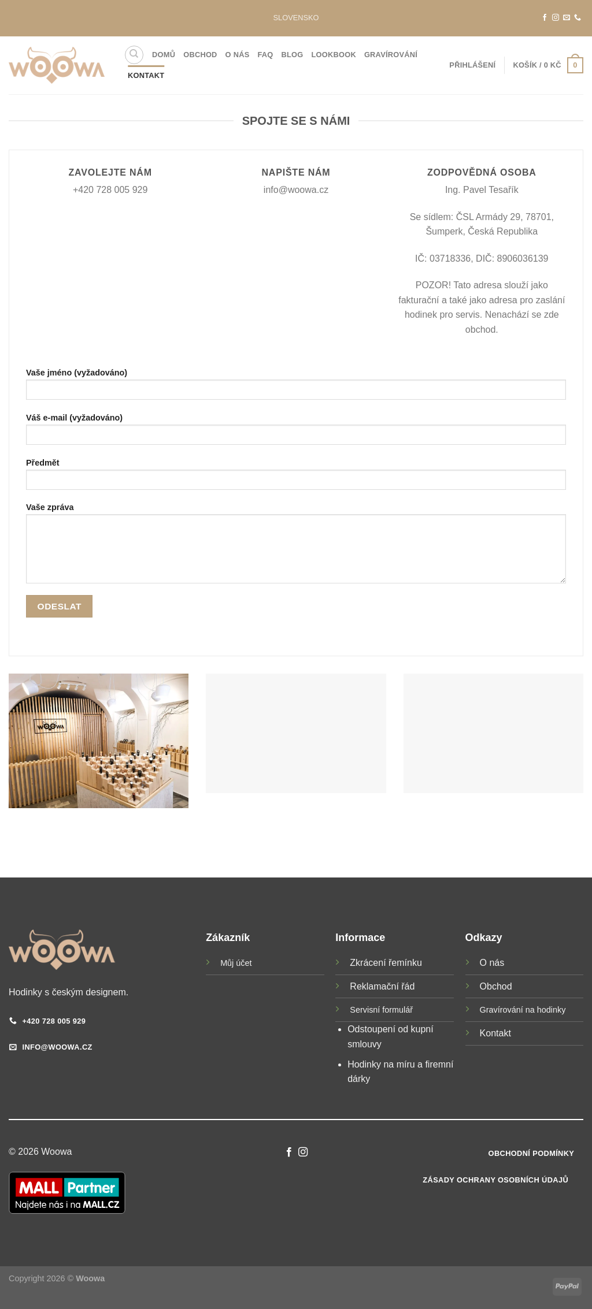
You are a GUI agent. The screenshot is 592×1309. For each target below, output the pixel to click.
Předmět (296, 478)
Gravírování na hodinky (523, 1009)
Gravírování (390, 54)
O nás (237, 54)
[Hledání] (134, 55)
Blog (293, 54)
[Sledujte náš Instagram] (555, 18)
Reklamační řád (382, 986)
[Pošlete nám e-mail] (566, 18)
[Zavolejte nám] (577, 18)
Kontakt (146, 75)
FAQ (265, 54)
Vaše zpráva (296, 547)
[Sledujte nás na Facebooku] (544, 18)
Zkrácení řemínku (385, 963)
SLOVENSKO (296, 17)
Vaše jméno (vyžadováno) (296, 388)
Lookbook (334, 54)
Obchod (200, 54)
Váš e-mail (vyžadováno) (296, 433)
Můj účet (235, 963)
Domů (163, 54)
